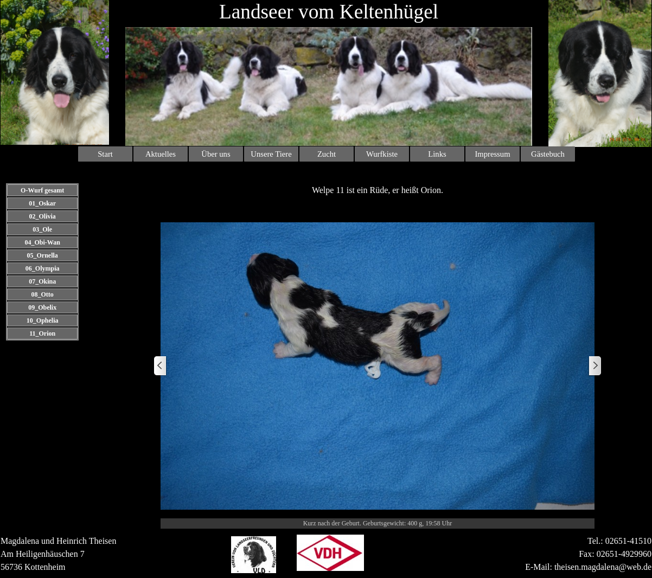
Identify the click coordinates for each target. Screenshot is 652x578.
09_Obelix (42, 307)
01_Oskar (42, 203)
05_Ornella (42, 255)
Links (437, 154)
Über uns (215, 154)
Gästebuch (548, 154)
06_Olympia (42, 268)
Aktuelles (160, 154)
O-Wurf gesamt (42, 190)
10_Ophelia (43, 320)
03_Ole (42, 229)
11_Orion (42, 333)
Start (105, 154)
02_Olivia (42, 216)
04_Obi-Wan (42, 242)
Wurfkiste (382, 154)
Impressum (492, 154)
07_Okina (42, 281)
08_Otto (42, 294)
